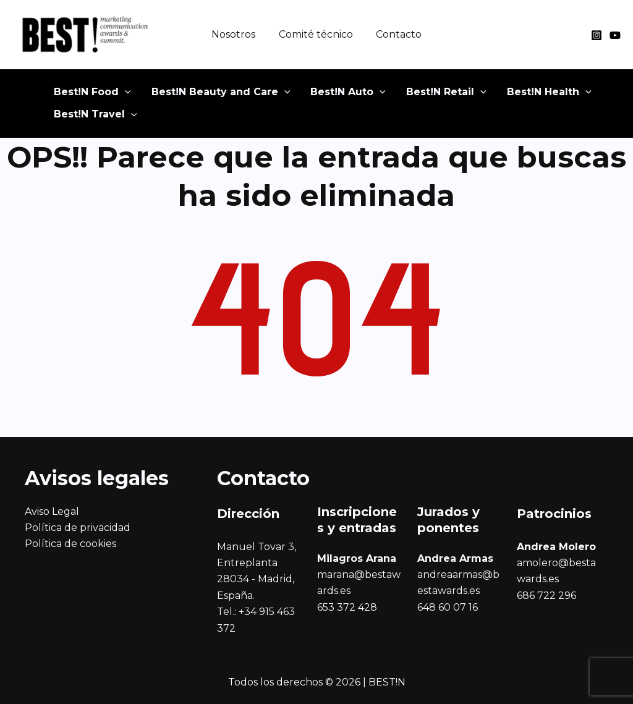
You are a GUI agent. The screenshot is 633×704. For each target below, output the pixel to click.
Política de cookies (70, 543)
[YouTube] (615, 35)
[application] (120, 96)
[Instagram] (596, 35)
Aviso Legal (52, 511)
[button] (88, 95)
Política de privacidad (77, 527)
